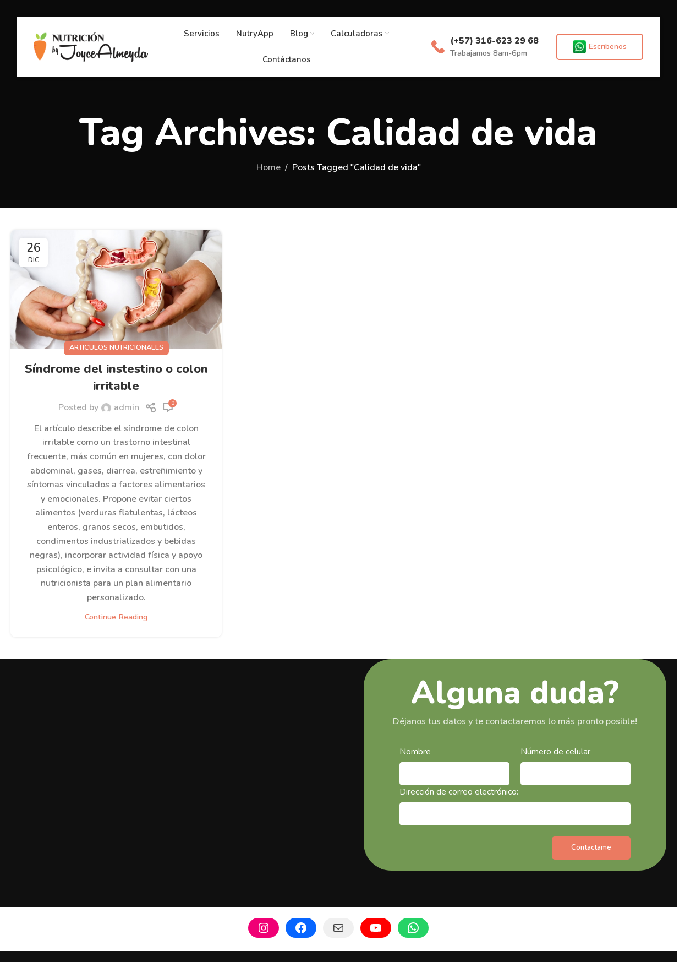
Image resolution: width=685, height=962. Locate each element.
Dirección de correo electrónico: (458, 792)
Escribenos (600, 46)
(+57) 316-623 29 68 (494, 41)
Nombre (415, 752)
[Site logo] (91, 46)
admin (126, 407)
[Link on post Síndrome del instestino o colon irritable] (116, 289)
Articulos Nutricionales (116, 347)
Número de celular (555, 752)
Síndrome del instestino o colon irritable (116, 377)
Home (268, 167)
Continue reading (116, 616)
